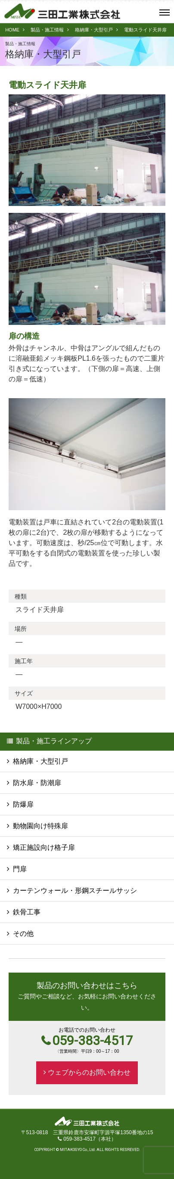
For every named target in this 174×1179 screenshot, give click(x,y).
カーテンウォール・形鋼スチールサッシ (75, 890)
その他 (23, 933)
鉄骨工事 (26, 912)
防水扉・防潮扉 (37, 782)
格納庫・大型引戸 (94, 29)
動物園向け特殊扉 (40, 826)
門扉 (20, 869)
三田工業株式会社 (62, 11)
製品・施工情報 (47, 29)
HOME (12, 29)
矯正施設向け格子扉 (44, 847)
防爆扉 (23, 804)
